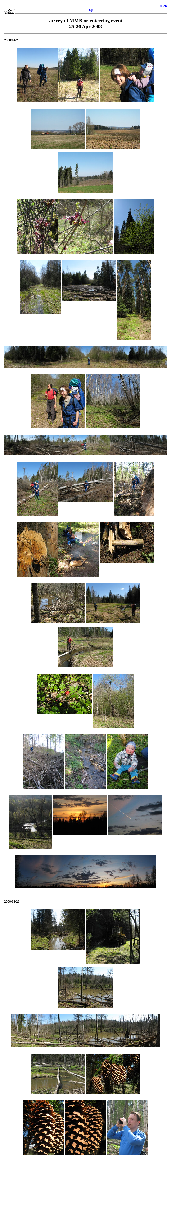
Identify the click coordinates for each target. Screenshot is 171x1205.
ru (161, 6)
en (165, 6)
